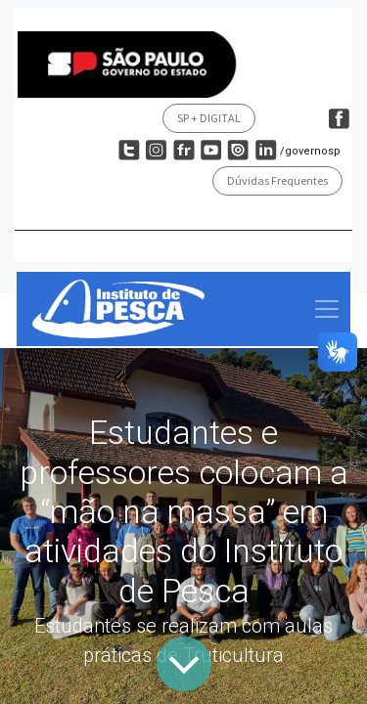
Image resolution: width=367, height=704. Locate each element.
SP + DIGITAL (209, 117)
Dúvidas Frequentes (277, 180)
